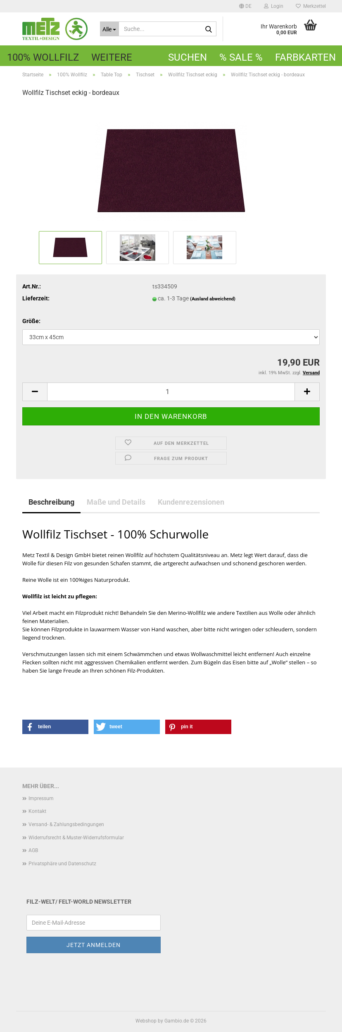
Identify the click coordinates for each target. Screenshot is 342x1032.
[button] (245, 6)
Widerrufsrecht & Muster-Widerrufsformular (76, 838)
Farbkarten (305, 57)
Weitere (111, 57)
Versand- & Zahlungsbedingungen (66, 824)
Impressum (41, 798)
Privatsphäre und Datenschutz (62, 864)
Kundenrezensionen (191, 502)
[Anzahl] (171, 392)
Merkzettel (311, 6)
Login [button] (273, 6)
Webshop (146, 1021)
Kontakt (37, 811)
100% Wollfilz (43, 57)
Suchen (187, 57)
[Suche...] (109, 28)
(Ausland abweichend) (212, 299)
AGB (33, 850)
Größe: (31, 321)
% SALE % (241, 57)
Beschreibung (51, 502)
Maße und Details (116, 502)
